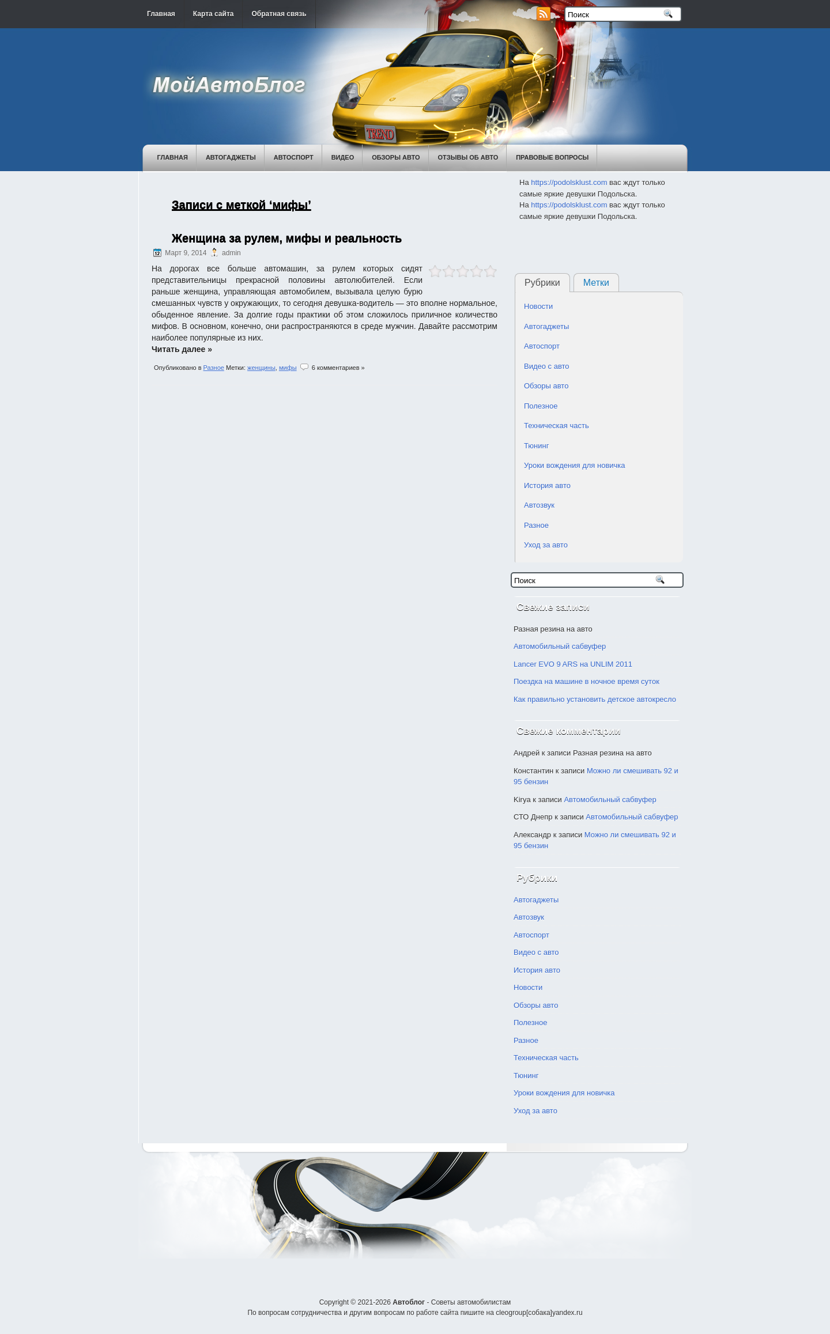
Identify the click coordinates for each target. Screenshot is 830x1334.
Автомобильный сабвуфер (560, 646)
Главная (161, 14)
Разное (213, 367)
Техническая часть (556, 425)
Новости (538, 306)
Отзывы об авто (468, 157)
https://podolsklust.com (569, 182)
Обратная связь (278, 14)
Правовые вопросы (552, 157)
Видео (342, 157)
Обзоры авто (396, 157)
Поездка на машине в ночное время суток (586, 681)
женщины (261, 367)
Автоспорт (294, 157)
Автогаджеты (231, 157)
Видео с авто (546, 366)
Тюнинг (536, 445)
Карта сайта (213, 14)
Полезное (540, 406)
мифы (288, 367)
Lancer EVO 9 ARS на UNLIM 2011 (573, 664)
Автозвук (539, 505)
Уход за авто (546, 545)
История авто (547, 485)
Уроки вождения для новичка (574, 465)
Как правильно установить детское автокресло (595, 699)
